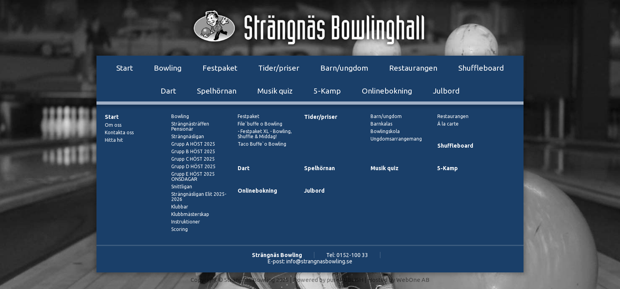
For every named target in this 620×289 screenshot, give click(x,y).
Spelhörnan (216, 90)
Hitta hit (114, 140)
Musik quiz (275, 90)
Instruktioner (185, 221)
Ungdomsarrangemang (396, 138)
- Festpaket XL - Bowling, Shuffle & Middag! (265, 134)
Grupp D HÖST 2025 (193, 166)
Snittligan (181, 186)
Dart (168, 90)
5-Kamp (327, 90)
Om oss (113, 125)
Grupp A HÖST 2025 (193, 143)
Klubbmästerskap (190, 214)
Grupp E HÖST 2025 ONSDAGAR (193, 176)
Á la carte (448, 123)
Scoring (179, 229)
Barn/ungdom (344, 68)
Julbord (446, 90)
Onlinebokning (387, 90)
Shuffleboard (481, 68)
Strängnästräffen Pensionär (190, 126)
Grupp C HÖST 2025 (193, 158)
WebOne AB (412, 279)
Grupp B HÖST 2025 (193, 151)
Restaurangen (413, 68)
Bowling (167, 68)
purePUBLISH (345, 279)
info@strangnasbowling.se (319, 261)
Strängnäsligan (187, 136)
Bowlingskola (385, 131)
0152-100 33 (352, 255)
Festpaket (219, 68)
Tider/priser (278, 68)
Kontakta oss (119, 132)
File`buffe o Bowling (260, 123)
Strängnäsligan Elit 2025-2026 (198, 196)
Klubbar (179, 206)
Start (124, 68)
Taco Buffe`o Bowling (262, 143)
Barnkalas (381, 123)
